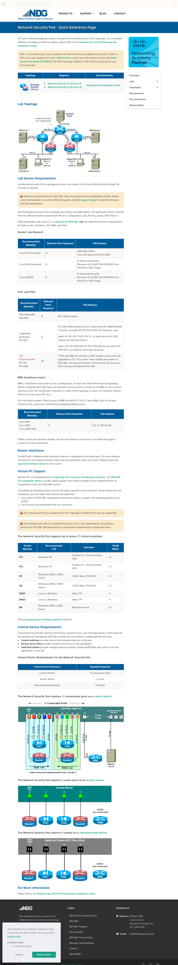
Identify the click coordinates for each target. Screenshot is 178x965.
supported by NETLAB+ (66, 214)
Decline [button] (19, 954)
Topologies (143, 80)
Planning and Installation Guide (103, 78)
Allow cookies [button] (44, 954)
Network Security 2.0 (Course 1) (64, 76)
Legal (61, 957)
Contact (120, 6)
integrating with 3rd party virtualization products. (79, 470)
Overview (134, 68)
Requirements (136, 86)
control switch (103, 688)
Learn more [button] (13, 936)
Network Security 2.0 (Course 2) (64, 80)
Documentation (137, 92)
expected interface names (31, 456)
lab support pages (86, 192)
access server (95, 772)
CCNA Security (63, 50)
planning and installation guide (43, 612)
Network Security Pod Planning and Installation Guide (66, 886)
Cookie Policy (71, 957)
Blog (103, 6)
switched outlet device (93, 825)
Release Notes (136, 98)
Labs (143, 74)
